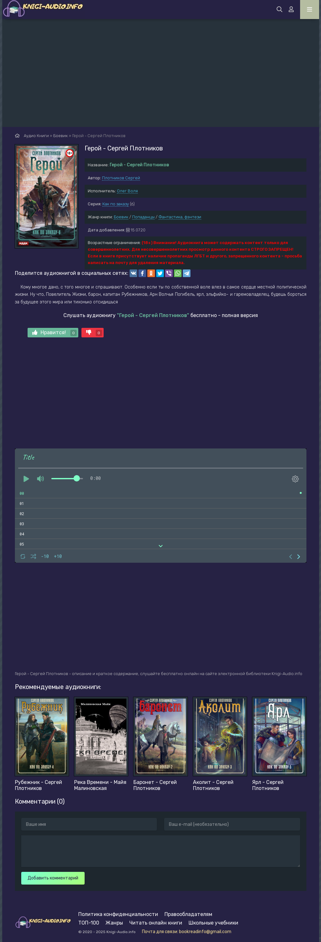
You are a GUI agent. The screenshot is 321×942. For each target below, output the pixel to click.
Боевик (121, 217)
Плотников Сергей (121, 178)
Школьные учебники (213, 923)
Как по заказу (115, 204)
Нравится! (54, 332)
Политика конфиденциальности (118, 914)
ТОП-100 (88, 923)
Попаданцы (143, 217)
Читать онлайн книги (155, 923)
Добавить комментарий (53, 878)
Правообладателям (188, 914)
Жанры (114, 923)
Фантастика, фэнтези (179, 217)
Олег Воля (127, 191)
